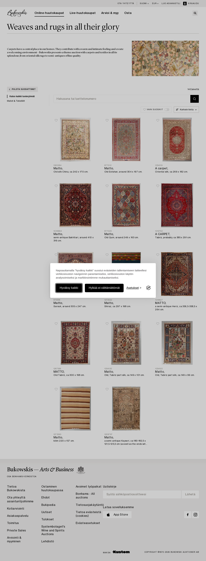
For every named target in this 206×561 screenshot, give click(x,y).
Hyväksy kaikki (69, 287)
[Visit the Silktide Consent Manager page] (148, 288)
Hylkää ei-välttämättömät (104, 287)
